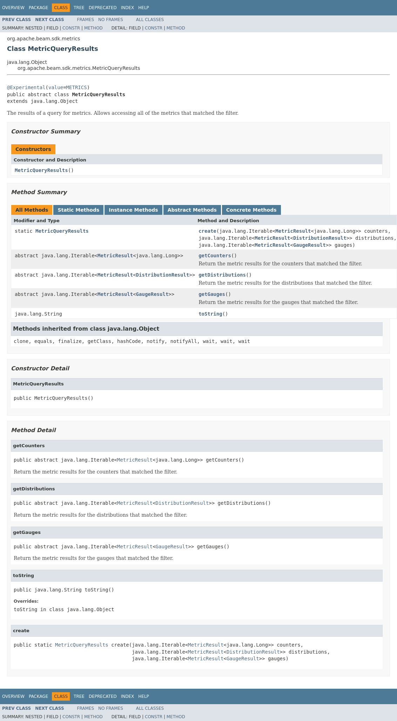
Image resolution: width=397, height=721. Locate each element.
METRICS (76, 87)
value (55, 87)
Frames (85, 19)
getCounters (214, 255)
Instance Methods (133, 210)
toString (210, 314)
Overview (13, 7)
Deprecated (103, 7)
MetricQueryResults (41, 170)
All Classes (150, 19)
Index (127, 7)
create (207, 231)
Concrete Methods (251, 210)
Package (38, 7)
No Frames (110, 19)
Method (93, 28)
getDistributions (222, 275)
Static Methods (78, 210)
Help (143, 7)
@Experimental (26, 87)
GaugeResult (309, 245)
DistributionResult (319, 238)
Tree (79, 7)
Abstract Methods (192, 210)
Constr (71, 28)
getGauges (211, 294)
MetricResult (293, 231)
